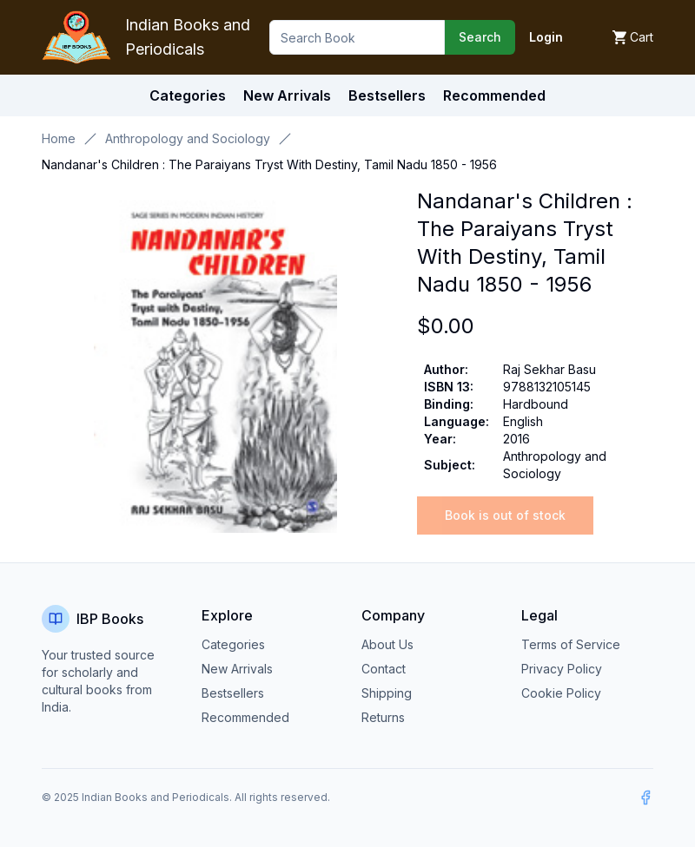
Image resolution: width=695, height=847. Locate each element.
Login (546, 37)
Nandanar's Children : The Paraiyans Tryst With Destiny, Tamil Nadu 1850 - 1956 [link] (269, 164)
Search (480, 37)
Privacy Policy (561, 668)
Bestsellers (233, 693)
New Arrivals (237, 668)
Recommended (245, 717)
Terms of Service (570, 644)
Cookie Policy (561, 693)
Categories (187, 95)
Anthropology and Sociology (187, 138)
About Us (387, 644)
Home (59, 138)
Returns (383, 717)
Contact (383, 668)
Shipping (386, 693)
